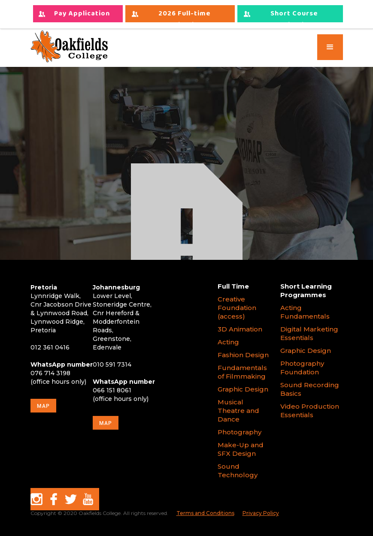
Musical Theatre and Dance (238, 410)
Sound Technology (238, 470)
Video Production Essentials (309, 410)
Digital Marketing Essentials (309, 333)
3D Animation (240, 329)
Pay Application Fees (82, 15)
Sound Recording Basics (309, 389)
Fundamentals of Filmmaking (242, 372)
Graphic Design (243, 389)
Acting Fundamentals (305, 312)
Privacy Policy (261, 513)
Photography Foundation (302, 367)
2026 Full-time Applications (184, 15)
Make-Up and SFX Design (241, 449)
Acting (228, 342)
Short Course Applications (294, 15)
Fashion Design (243, 355)
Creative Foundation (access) (237, 307)
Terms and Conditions (205, 513)
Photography (239, 432)
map (43, 405)
